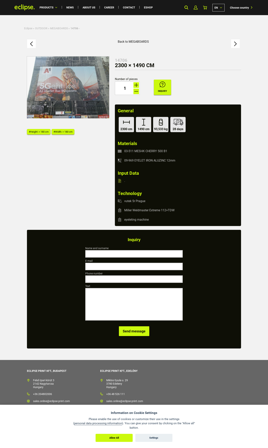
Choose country (239, 7)
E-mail (89, 260)
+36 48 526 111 (115, 394)
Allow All (114, 437)
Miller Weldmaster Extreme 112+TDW (149, 210)
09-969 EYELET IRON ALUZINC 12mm (149, 160)
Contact (129, 7)
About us (89, 7)
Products (47, 7)
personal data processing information (98, 423)
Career (109, 7)
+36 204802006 (42, 394)
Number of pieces (126, 79)
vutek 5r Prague (134, 201)
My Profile (196, 8)
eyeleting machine (136, 219)
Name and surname (97, 248)
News (70, 7)
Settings (153, 437)
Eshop (148, 7)
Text (87, 286)
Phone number (94, 273)
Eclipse (28, 28)
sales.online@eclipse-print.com (51, 401)
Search (186, 8)
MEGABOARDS (59, 28)
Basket (205, 8)
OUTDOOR (41, 28)
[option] (68, 87)
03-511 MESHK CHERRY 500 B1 (145, 151)
